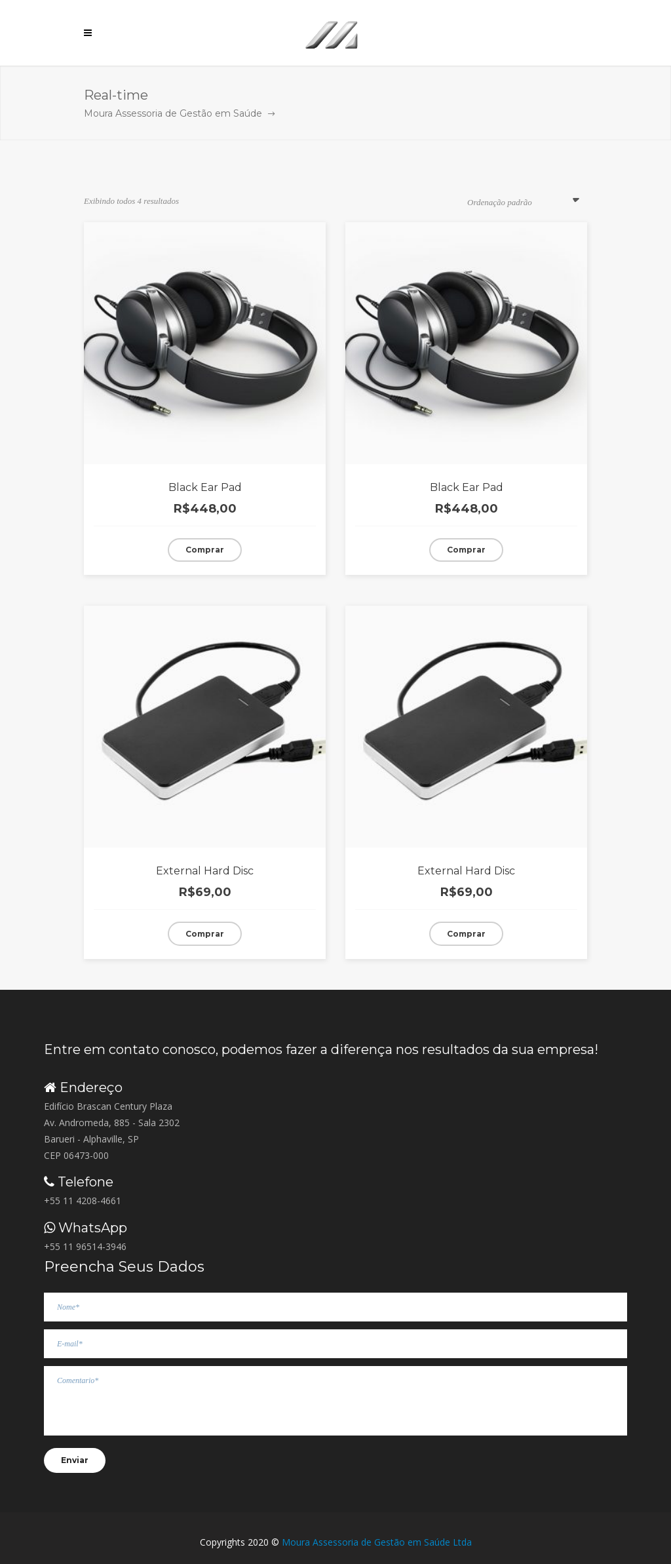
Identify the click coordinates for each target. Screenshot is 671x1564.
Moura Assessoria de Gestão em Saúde (173, 113)
